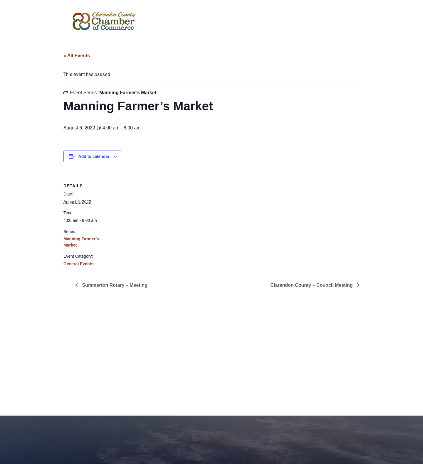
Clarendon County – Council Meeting (312, 285)
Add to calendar (94, 156)
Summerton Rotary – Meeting (114, 285)
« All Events (76, 55)
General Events (78, 263)
